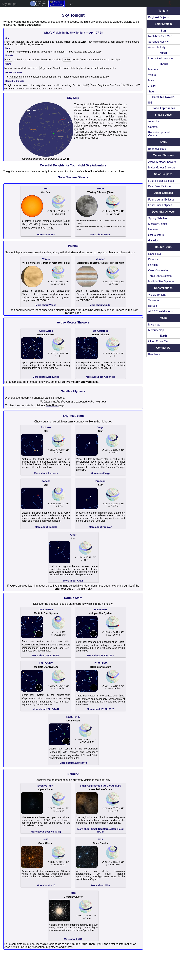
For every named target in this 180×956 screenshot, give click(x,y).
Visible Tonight (157, 294)
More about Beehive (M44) (46, 831)
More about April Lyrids (45, 376)
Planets (163, 63)
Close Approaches (163, 108)
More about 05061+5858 (45, 655)
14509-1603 (100, 609)
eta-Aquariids (100, 330)
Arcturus (32, 68)
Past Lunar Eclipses (160, 205)
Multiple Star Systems (161, 281)
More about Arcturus (46, 473)
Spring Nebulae (157, 218)
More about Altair (73, 580)
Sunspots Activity (158, 41)
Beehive (77, 85)
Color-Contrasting (158, 270)
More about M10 (73, 939)
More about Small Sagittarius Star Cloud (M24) (100, 830)
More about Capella (46, 527)
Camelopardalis (30, 644)
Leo (122, 695)
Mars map (154, 324)
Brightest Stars (157, 148)
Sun (163, 30)
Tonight (163, 10)
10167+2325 (100, 663)
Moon (163, 52)
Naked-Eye (155, 253)
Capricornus (28, 698)
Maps (163, 317)
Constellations (163, 288)
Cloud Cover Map (158, 341)
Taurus (25, 294)
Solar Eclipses (163, 174)
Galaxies (153, 240)
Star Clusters (156, 235)
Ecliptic (152, 305)
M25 (138, 85)
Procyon (100, 481)
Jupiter (152, 86)
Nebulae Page (78, 944)
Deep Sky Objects (163, 211)
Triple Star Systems (160, 275)
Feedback (154, 354)
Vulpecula (55, 752)
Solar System (163, 23)
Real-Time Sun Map (160, 36)
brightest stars (63, 588)
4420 (67, 221)
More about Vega (100, 473)
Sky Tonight (9, 4)
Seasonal (153, 300)
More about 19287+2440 (73, 763)
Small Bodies (163, 114)
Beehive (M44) (45, 785)
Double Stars (163, 247)
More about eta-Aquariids (100, 376)
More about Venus (45, 305)
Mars (151, 80)
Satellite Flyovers (163, 97)
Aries (79, 229)
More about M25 (46, 885)
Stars (163, 142)
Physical (153, 264)
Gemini (81, 294)
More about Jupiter (100, 305)
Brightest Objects (158, 17)
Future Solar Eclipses (161, 180)
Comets (152, 126)
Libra (79, 223)
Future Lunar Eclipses (161, 199)
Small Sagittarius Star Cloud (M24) (100, 785)
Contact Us (163, 347)
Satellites (52, 405)
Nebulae (153, 229)
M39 (100, 839)
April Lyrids (16, 76)
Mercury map (156, 330)
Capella (57, 68)
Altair (73, 534)
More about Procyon (100, 527)
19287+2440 (73, 716)
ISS (150, 102)
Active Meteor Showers (162, 162)
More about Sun (46, 234)
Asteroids (153, 121)
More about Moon (100, 234)
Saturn (152, 91)
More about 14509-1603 (100, 655)
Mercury (153, 69)
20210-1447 (46, 663)
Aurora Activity (156, 47)
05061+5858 (46, 609)
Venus (152, 74)
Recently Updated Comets (159, 134)
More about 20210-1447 (46, 709)
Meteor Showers (163, 155)
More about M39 (100, 885)
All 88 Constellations (160, 311)
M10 (73, 893)
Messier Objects (158, 223)
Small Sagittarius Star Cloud (106, 85)
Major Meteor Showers (161, 167)
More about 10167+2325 (100, 709)
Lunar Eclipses (163, 192)
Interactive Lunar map (161, 58)
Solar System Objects (73, 177)
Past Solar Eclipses (159, 186)
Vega (43, 68)
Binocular (153, 259)
